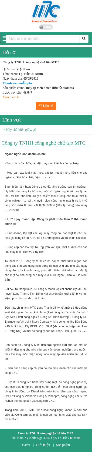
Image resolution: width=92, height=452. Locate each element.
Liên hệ (46, 106)
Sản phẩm (63, 445)
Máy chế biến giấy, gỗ (21, 130)
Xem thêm (11, 97)
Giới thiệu (43, 445)
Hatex (26, 445)
